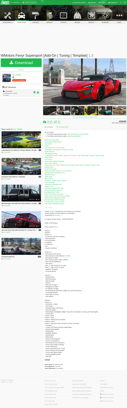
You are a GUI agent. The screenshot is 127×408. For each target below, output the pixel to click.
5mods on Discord (106, 401)
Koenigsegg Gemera (51, 153)
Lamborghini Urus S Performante (54, 147)
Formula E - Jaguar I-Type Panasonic (56, 180)
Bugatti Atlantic (49, 167)
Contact (102, 381)
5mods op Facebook (107, 398)
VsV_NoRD (16, 75)
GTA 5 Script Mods (50, 394)
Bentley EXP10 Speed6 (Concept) (55, 198)
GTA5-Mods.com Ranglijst (80, 397)
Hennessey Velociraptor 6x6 (53, 184)
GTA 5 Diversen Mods (51, 404)
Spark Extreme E (50, 151)
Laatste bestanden (77, 381)
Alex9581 (52, 211)
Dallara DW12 (49, 178)
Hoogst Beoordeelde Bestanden (81, 394)
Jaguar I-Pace (49, 186)
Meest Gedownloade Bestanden (82, 391)
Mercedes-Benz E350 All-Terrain (54, 200)
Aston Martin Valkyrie (51, 163)
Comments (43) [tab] (62, 127)
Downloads (50, 122)
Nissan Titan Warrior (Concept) (54, 194)
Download (21, 62)
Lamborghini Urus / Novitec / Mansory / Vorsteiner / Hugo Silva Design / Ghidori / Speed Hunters (74, 155)
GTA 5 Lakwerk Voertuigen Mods (54, 387)
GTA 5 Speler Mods (50, 397)
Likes (59, 122)
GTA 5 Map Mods (50, 401)
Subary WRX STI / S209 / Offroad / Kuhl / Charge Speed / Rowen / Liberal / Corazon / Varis (72, 165)
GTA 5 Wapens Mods (51, 391)
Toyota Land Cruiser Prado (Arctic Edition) (57, 196)
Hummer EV (48, 144)
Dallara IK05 (48, 176)
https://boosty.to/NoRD (74, 136)
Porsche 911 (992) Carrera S (53, 190)
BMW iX (47, 146)
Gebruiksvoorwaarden (106, 387)
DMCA (102, 391)
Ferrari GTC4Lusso (50, 169)
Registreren (112, 2)
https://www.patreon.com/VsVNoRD (77, 134)
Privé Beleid (103, 384)
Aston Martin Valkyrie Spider (53, 142)
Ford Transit (48, 159)
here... (57, 227)
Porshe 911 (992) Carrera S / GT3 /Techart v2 (58, 171)
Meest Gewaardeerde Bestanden (82, 387)
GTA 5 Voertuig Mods (51, 384)
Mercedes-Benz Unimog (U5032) (54, 202)
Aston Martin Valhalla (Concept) (54, 203)
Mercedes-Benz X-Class (52, 192)
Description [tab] (49, 127)
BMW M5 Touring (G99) (52, 140)
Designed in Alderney (7, 380)
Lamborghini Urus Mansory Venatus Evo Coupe (59, 149)
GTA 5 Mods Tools (50, 381)
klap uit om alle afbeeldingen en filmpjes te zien (84, 117)
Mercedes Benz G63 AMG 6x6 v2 (55, 173)
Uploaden (92, 2)
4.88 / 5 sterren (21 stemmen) (119, 122)
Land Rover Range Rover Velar (54, 188)
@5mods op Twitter (106, 394)
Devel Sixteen (49, 157)
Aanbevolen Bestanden (79, 384)
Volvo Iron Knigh (49, 182)
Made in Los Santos (7, 382)
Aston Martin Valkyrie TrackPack (54, 161)
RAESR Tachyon (50, 175)
